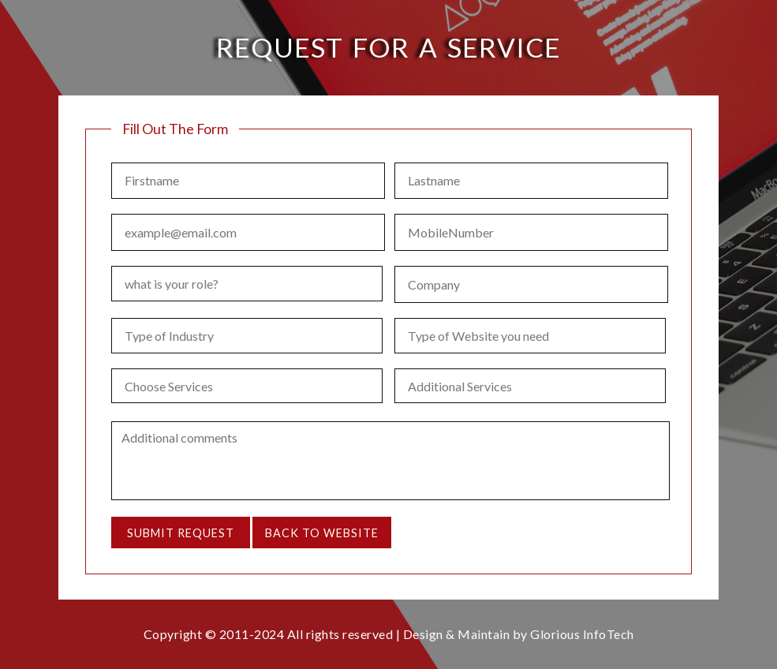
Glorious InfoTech (582, 633)
